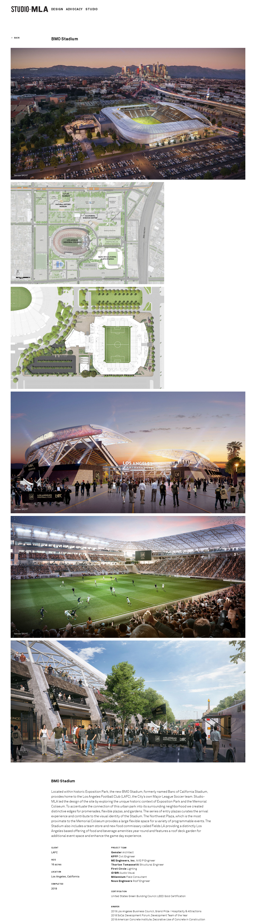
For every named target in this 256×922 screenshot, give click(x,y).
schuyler (240, 915)
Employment (73, 906)
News (55, 906)
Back (15, 38)
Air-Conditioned (214, 915)
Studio (91, 9)
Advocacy (74, 9)
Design (57, 9)
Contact (93, 906)
